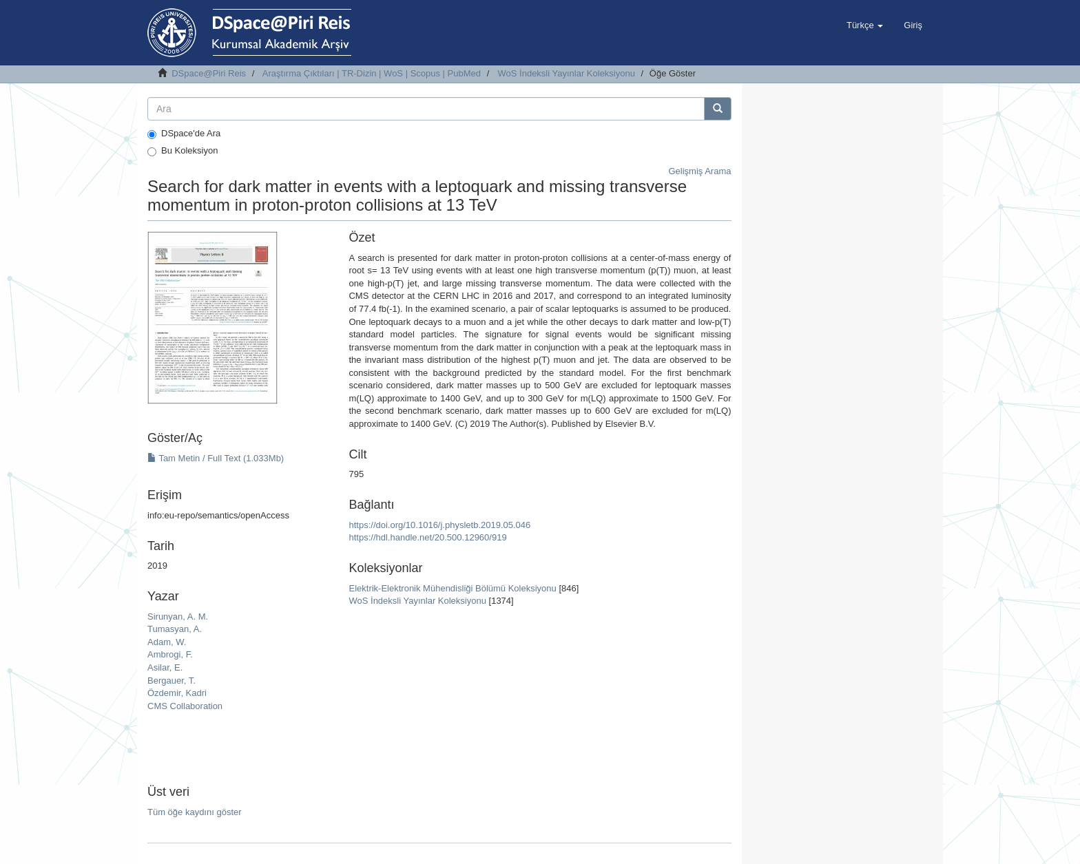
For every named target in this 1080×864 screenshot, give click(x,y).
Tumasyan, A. (174, 629)
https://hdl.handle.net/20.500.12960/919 (427, 537)
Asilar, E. (165, 667)
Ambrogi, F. (170, 654)
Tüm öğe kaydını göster (194, 812)
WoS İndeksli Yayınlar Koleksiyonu (566, 73)
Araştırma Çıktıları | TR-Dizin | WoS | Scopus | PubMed (371, 73)
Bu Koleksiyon (182, 150)
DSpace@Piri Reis (209, 73)
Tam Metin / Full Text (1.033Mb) (215, 458)
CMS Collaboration (184, 706)
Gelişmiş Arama (699, 171)
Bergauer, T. (171, 680)
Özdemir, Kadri (177, 693)
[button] (864, 25)
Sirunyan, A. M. (177, 616)
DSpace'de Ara (183, 133)
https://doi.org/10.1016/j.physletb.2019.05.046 (439, 525)
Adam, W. (166, 642)
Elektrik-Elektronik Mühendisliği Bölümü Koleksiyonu (452, 588)
